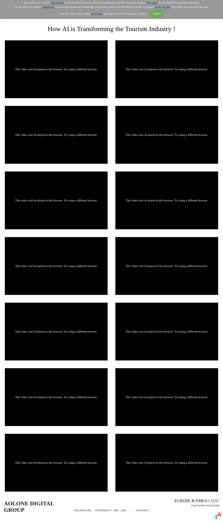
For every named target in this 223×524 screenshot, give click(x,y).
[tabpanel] (195, 503)
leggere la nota (162, 6)
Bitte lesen (151, 2)
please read (57, 2)
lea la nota (97, 13)
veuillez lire (48, 6)
